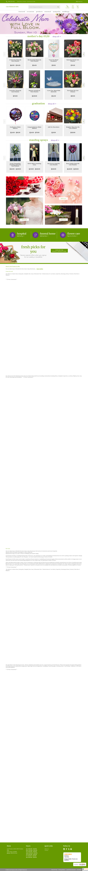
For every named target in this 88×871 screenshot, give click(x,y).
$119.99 (15, 96)
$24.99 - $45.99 (15, 132)
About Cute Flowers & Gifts (13, 266)
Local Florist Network (71, 869)
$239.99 (34, 96)
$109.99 (72, 132)
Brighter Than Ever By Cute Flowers (72, 127)
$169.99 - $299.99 (15, 169)
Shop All (56, 37)
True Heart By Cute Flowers (73, 91)
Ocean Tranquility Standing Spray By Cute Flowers (15, 165)
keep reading (40, 268)
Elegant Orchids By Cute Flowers (34, 91)
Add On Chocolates (53, 127)
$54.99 (34, 65)
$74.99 (73, 65)
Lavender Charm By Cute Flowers (15, 91)
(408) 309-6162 (11, 1)
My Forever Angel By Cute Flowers (53, 164)
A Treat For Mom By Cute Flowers (15, 60)
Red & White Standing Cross (34, 164)
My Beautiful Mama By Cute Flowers (34, 60)
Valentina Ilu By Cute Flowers (72, 60)
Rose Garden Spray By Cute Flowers (72, 164)
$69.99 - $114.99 (15, 65)
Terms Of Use (54, 869)
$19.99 (54, 65)
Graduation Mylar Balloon (15, 127)
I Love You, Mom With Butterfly (53, 91)
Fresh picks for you (33, 251)
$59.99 (73, 96)
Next (83, 54)
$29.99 (54, 132)
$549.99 (53, 169)
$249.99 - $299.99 (73, 169)
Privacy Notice (62, 869)
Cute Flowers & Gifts (12, 6)
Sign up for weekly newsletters (59, 250)
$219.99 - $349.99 (34, 169)
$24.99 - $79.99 (34, 132)
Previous (4, 54)
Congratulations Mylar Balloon (34, 127)
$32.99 (54, 96)
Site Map (79, 869)
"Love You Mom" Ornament (54, 60)
